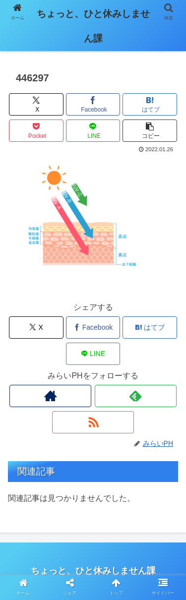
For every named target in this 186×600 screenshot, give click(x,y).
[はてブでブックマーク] (150, 104)
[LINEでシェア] (93, 131)
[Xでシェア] (36, 104)
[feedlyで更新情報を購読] (136, 396)
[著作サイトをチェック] (50, 396)
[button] (150, 131)
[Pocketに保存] (36, 131)
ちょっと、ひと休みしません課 (93, 26)
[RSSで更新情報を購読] (93, 422)
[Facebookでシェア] (93, 104)
